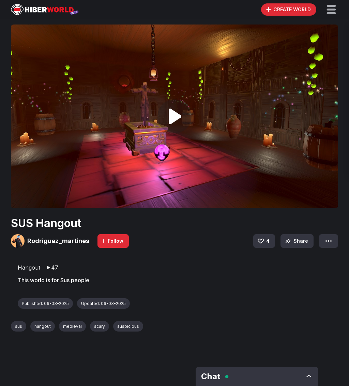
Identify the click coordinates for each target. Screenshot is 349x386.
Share (296, 241)
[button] (331, 9)
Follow (112, 241)
